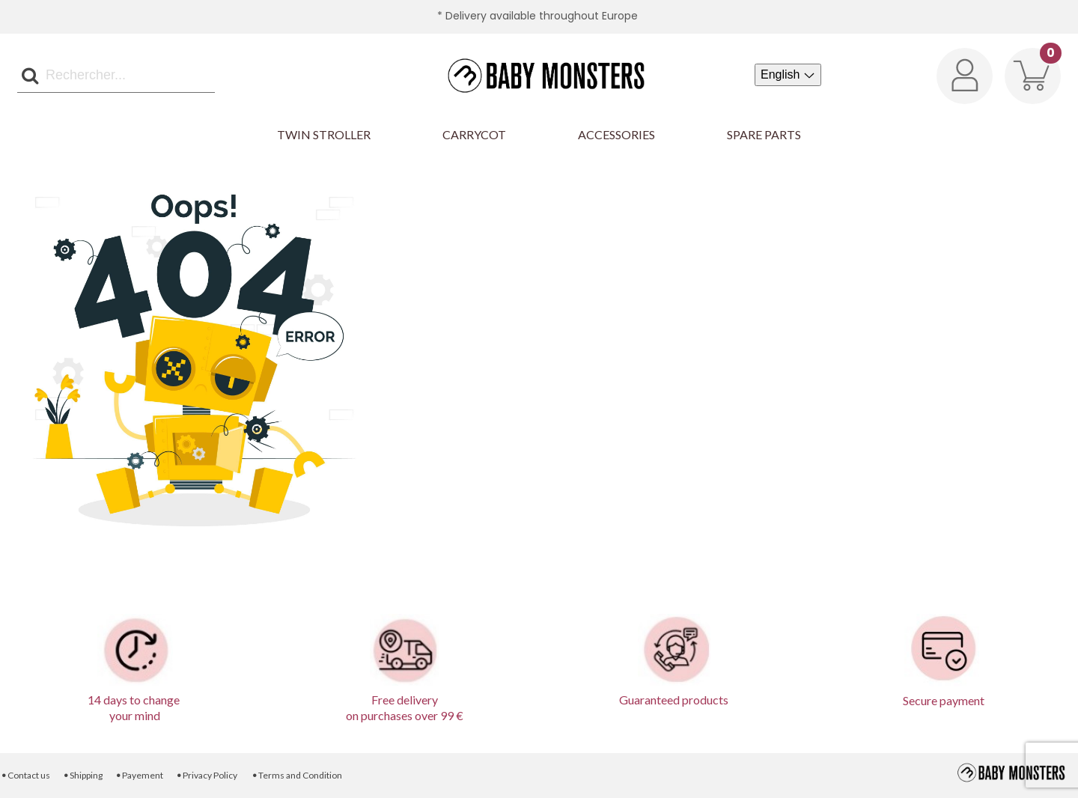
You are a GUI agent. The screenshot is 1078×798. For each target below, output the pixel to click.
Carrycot (474, 134)
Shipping (82, 775)
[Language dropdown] (788, 75)
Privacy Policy (207, 775)
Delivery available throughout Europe (541, 15)
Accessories (616, 134)
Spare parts (764, 134)
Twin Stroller (324, 134)
